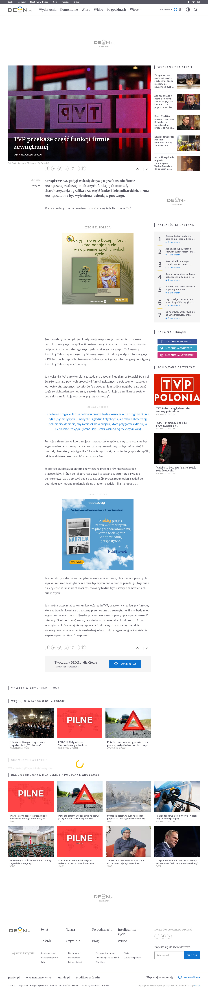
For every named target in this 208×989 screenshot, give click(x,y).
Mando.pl (63, 977)
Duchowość (73, 953)
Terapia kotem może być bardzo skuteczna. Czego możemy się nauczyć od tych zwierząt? (164, 82)
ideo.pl (197, 985)
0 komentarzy (173, 280)
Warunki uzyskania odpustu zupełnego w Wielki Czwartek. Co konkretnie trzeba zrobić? (164, 164)
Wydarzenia (48, 9)
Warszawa (165, 10)
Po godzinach (116, 9)
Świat (16, 154)
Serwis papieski (48, 953)
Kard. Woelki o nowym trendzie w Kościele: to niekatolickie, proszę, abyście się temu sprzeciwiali (164, 123)
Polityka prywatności (39, 985)
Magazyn (22, 2)
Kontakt (53, 985)
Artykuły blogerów (49, 957)
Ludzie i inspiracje (132, 957)
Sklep (76, 2)
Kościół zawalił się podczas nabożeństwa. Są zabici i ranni (164, 141)
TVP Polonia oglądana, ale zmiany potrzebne (173, 410)
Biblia (10, 2)
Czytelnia (73, 941)
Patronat (105, 985)
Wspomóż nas (125, 663)
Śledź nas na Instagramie (177, 355)
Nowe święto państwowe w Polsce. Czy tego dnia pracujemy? (30, 862)
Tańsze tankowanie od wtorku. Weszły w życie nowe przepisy (176, 817)
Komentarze (69, 9)
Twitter (193, 2)
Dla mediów (64, 985)
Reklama (75, 985)
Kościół (46, 941)
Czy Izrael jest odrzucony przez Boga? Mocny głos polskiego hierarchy (179, 302)
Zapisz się (191, 955)
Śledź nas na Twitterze (176, 348)
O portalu (12, 985)
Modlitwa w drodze (39, 2)
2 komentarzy (173, 242)
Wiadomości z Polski (31, 154)
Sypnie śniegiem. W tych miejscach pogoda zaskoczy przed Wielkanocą (126, 817)
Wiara (86, 9)
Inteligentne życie (127, 932)
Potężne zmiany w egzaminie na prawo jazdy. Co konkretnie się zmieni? (127, 745)
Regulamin (23, 985)
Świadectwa (74, 957)
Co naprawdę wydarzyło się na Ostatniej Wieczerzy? (180, 313)
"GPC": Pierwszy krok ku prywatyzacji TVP (171, 424)
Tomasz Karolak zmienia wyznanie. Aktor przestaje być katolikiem (126, 862)
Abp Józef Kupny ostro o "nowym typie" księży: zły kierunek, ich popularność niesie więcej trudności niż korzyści (164, 104)
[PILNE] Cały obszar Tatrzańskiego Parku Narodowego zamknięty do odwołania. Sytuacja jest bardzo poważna (28, 820)
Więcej (134, 9)
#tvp (56, 688)
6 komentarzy (173, 305)
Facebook (188, 2)
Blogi (55, 2)
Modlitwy (100, 962)
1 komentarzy (173, 267)
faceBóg (66, 2)
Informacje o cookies (91, 985)
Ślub (43, 962)
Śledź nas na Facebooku (176, 341)
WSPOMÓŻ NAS (189, 977)
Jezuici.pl (14, 977)
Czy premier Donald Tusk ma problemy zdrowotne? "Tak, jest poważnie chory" (177, 862)
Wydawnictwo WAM (38, 977)
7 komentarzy (173, 255)
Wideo (98, 9)
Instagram (198, 2)
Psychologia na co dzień (107, 957)
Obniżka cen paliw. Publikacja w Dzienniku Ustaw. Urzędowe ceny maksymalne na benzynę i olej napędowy (76, 865)
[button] (188, 9)
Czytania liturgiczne (105, 953)
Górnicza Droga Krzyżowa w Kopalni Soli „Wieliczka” (28, 744)
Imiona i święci (75, 962)
